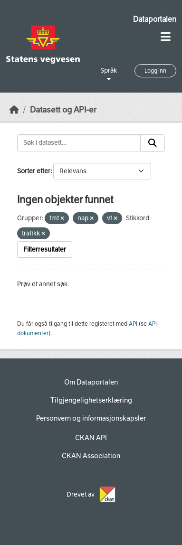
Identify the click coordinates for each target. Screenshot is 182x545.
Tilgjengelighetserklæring (91, 400)
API (133, 323)
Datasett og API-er (63, 110)
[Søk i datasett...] (79, 142)
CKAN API (91, 437)
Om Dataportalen (91, 382)
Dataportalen (154, 19)
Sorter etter (33, 171)
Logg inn (155, 70)
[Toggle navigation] (165, 37)
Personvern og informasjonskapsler (91, 418)
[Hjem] (14, 110)
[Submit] (152, 142)
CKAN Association (91, 455)
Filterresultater (44, 249)
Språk (108, 70)
